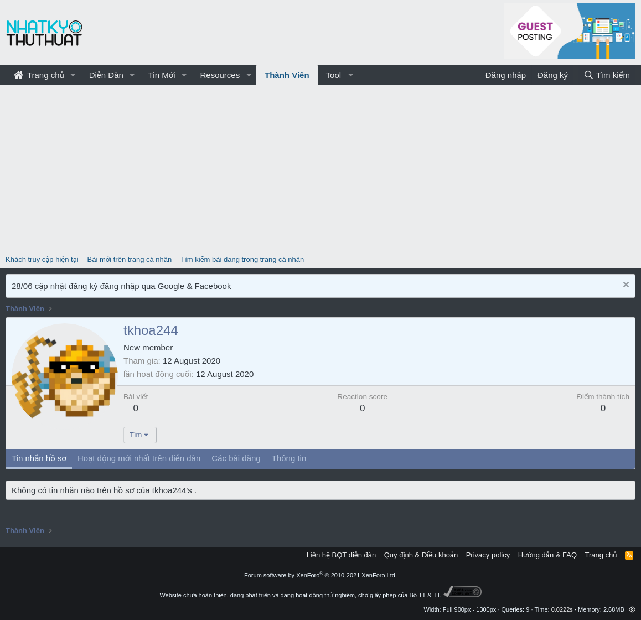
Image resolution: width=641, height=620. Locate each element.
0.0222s (562, 609)
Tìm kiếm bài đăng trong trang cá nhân (242, 259)
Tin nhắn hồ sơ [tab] (39, 458)
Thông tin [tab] (289, 458)
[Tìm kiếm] (606, 75)
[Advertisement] (320, 168)
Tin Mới (161, 75)
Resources (220, 75)
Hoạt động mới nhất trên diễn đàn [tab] (138, 458)
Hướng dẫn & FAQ (547, 555)
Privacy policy (488, 555)
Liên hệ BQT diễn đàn (341, 555)
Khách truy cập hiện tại (42, 259)
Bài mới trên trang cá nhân (129, 259)
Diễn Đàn (106, 75)
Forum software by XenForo (320, 575)
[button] (73, 75)
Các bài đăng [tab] (235, 458)
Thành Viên (287, 75)
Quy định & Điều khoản (421, 555)
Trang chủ (39, 75)
